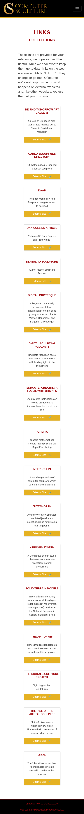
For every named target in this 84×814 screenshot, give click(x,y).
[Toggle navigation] (77, 9)
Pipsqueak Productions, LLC (49, 809)
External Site (42, 139)
